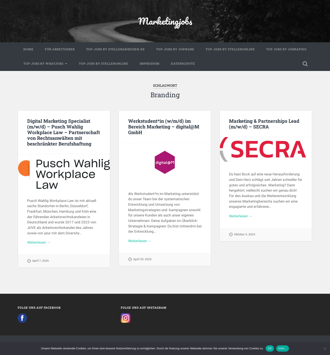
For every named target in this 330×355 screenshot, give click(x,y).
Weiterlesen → (38, 242)
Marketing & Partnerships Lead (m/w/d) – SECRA (264, 124)
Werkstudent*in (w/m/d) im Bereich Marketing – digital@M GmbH (163, 126)
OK (270, 348)
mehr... (282, 348)
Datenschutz (183, 63)
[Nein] (325, 348)
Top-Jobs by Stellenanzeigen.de (115, 49)
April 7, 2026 (40, 261)
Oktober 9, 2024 (244, 234)
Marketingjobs (165, 20)
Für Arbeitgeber (60, 49)
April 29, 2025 (142, 259)
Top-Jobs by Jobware (175, 49)
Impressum (150, 63)
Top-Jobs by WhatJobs (43, 63)
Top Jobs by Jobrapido (286, 49)
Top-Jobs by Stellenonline (230, 49)
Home (28, 49)
